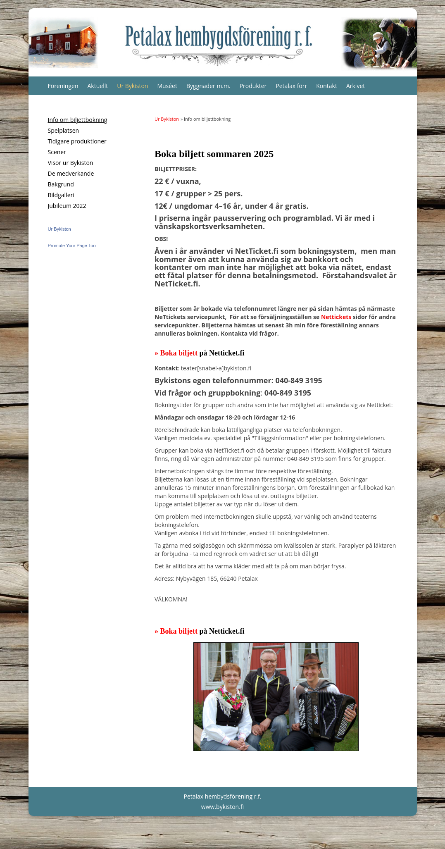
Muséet (167, 86)
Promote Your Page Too (72, 245)
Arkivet (355, 86)
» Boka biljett (177, 353)
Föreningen (63, 86)
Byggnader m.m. (208, 86)
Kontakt (326, 86)
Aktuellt (98, 86)
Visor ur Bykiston (70, 163)
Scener (57, 152)
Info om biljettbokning (77, 120)
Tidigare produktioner (77, 141)
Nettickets (336, 317)
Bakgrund (61, 184)
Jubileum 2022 (67, 206)
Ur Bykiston (132, 86)
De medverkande (71, 173)
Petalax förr (291, 86)
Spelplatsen (63, 130)
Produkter (253, 86)
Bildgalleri (61, 195)
